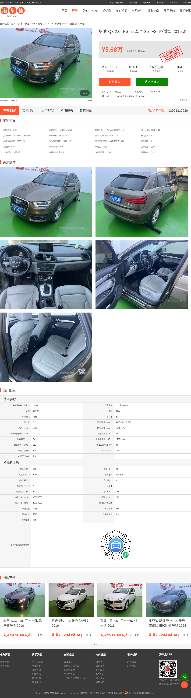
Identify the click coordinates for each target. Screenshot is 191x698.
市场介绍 (36, 670)
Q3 (33, 23)
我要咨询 (131, 662)
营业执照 (36, 682)
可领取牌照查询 (116, 2)
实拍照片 (28, 110)
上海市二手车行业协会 (75, 678)
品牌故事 (36, 666)
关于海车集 (37, 662)
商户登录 (173, 2)
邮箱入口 (100, 682)
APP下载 (187, 2)
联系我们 (36, 678)
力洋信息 (68, 662)
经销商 (107, 10)
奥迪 (27, 23)
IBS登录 (160, 2)
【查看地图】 (183, 100)
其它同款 (86, 110)
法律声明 (4, 662)
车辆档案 (9, 110)
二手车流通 (69, 674)
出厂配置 (47, 110)
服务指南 (153, 10)
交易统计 (137, 10)
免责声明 (4, 666)
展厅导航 (169, 10)
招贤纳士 (100, 662)
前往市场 (36, 674)
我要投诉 (131, 666)
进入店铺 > (152, 81)
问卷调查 (147, 2)
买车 (75, 10)
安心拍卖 (121, 10)
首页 (64, 10)
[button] (88, 63)
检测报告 (66, 110)
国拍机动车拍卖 (71, 666)
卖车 (85, 10)
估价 (95, 10)
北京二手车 (69, 670)
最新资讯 (185, 10)
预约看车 (114, 81)
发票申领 (133, 2)
